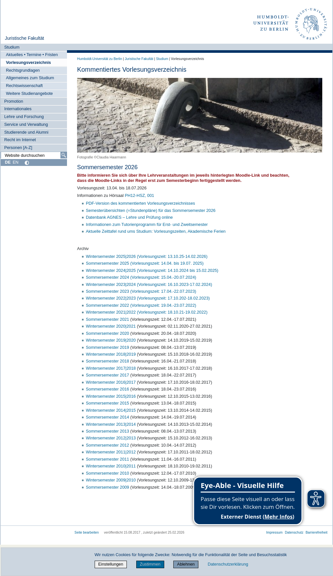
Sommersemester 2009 (107, 487)
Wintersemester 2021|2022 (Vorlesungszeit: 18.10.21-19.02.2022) (146, 312)
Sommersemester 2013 (107, 431)
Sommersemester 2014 (107, 417)
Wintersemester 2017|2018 (111, 368)
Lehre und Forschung (24, 116)
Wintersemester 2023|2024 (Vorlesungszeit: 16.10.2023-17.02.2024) (149, 284)
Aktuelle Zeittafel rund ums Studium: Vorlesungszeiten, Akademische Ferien (156, 231)
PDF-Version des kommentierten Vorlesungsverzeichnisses (140, 203)
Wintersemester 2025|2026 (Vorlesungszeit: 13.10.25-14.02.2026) (146, 256)
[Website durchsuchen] (34, 155)
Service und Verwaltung (26, 124)
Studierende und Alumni (26, 132)
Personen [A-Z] (18, 147)
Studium (12, 47)
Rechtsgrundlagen (23, 70)
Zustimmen (150, 564)
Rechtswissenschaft (24, 85)
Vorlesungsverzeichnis (28, 62)
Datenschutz (294, 532)
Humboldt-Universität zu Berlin (99, 59)
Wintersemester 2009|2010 (111, 480)
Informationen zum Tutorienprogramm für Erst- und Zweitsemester (147, 224)
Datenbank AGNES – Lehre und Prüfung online (129, 217)
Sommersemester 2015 (107, 403)
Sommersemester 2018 (108, 361)
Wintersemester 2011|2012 (111, 452)
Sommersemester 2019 (108, 347)
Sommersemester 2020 (108, 333)
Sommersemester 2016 (107, 389)
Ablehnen (186, 564)
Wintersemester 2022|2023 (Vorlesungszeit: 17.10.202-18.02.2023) (148, 298)
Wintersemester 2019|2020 (111, 340)
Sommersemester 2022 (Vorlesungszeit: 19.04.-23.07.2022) (141, 305)
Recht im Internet (20, 139)
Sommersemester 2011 (107, 459)
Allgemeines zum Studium (30, 77)
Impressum (274, 532)
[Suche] (63, 155)
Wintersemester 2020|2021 (111, 326)
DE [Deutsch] (8, 162)
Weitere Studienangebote (29, 93)
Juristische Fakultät (24, 38)
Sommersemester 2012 (107, 445)
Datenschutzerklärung (228, 564)
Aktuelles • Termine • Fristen (32, 54)
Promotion (13, 101)
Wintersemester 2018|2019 (111, 354)
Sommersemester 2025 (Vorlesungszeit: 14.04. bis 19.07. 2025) (145, 263)
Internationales (18, 108)
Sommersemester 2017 (107, 375)
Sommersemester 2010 (107, 473)
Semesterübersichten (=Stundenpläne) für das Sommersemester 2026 (151, 210)
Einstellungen (110, 564)
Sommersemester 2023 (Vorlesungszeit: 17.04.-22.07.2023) (141, 291)
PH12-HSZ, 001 (139, 195)
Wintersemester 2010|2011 (111, 466)
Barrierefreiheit (316, 532)
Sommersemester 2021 (108, 319)
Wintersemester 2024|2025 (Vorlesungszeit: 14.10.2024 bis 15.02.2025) (152, 270)
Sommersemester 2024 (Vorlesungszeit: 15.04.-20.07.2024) (141, 277)
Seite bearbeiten (86, 532)
